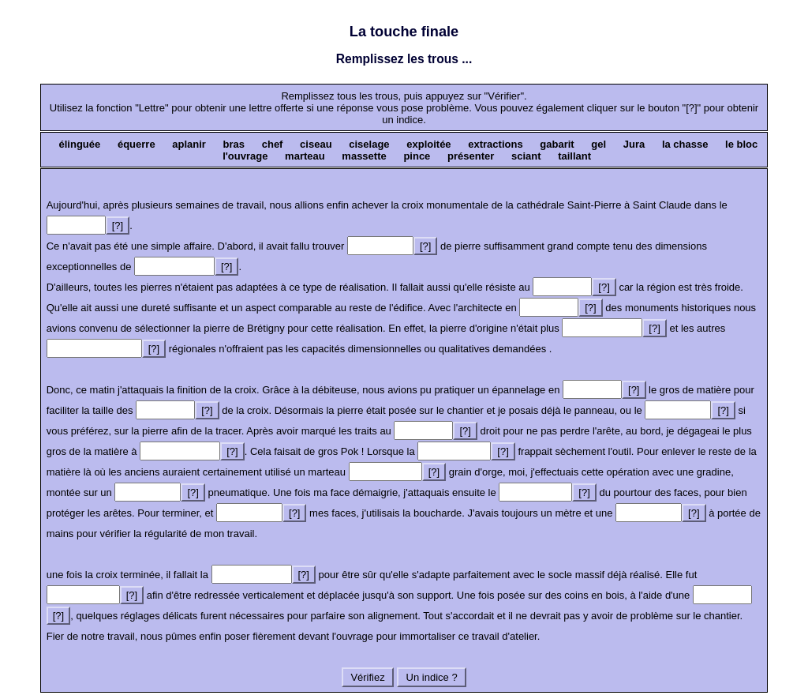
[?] (117, 225)
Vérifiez (368, 677)
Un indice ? (431, 677)
